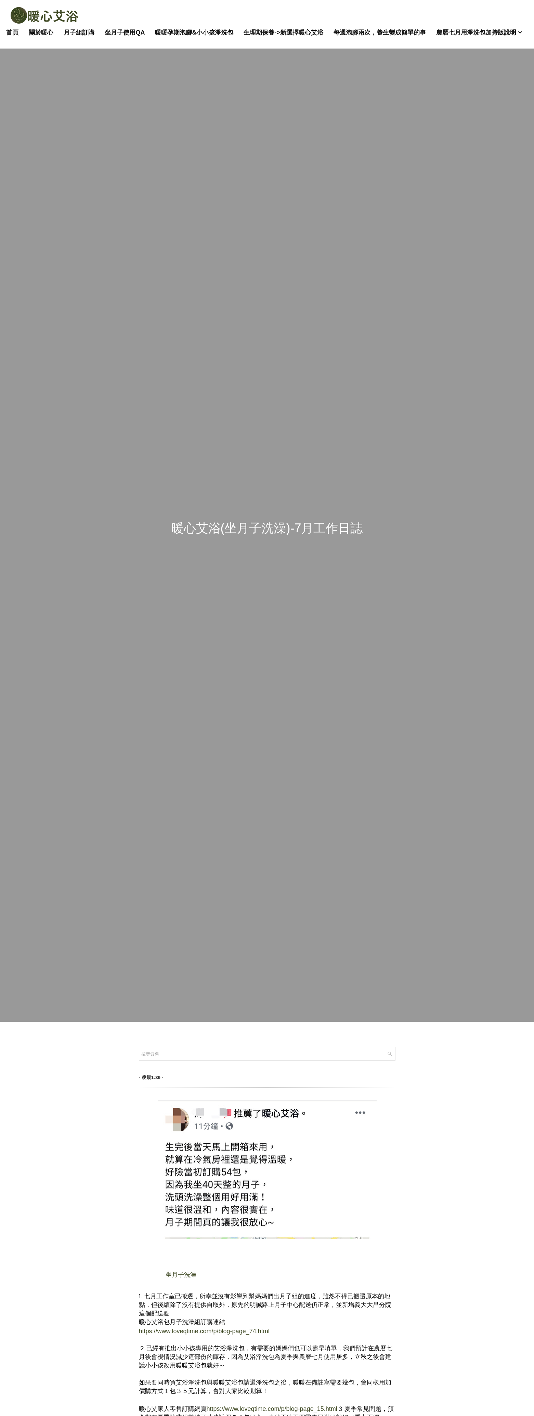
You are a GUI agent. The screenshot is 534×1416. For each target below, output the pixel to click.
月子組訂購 (79, 32)
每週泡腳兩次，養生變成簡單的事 (380, 32)
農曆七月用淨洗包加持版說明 (476, 32)
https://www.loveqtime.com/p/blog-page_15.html (272, 1408)
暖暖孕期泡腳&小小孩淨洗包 (194, 32)
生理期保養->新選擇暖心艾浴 (283, 32)
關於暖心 (41, 32)
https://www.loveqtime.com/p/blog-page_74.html (204, 1331)
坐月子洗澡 (181, 1274)
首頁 (12, 32)
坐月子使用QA (125, 32)
